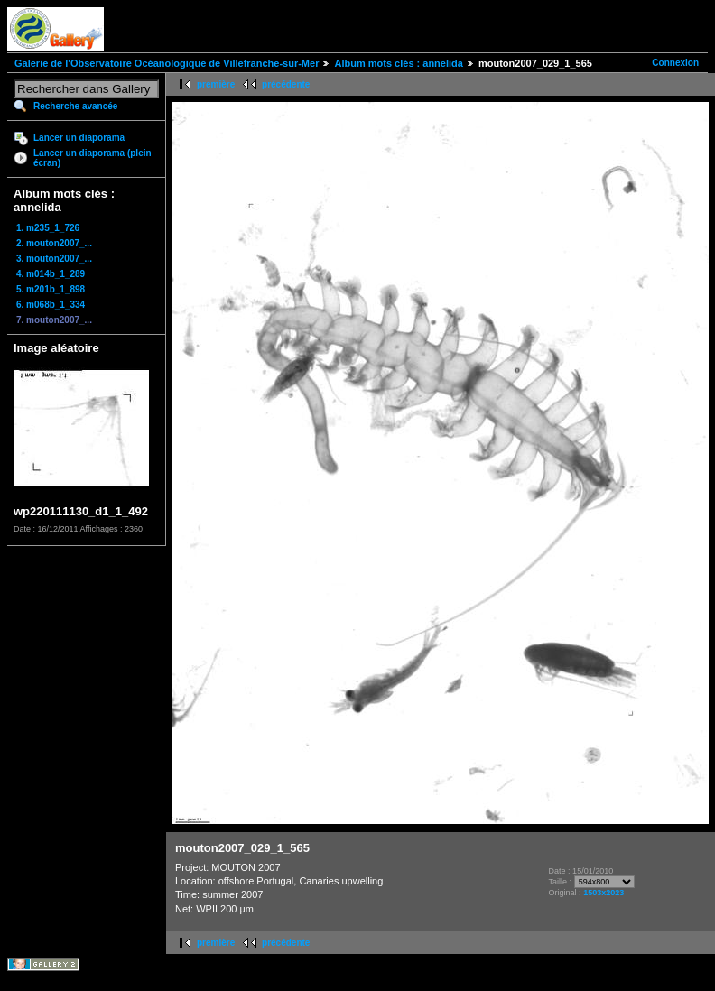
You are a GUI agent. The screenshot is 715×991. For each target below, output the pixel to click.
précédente (286, 84)
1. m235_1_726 (47, 228)
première (216, 84)
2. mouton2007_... (54, 243)
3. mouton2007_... (54, 259)
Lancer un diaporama (79, 138)
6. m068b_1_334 (50, 305)
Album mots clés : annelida (398, 63)
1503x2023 (603, 892)
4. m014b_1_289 (50, 274)
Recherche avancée (75, 106)
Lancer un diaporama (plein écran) (92, 158)
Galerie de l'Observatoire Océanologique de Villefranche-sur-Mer (166, 63)
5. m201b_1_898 (50, 289)
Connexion (675, 63)
